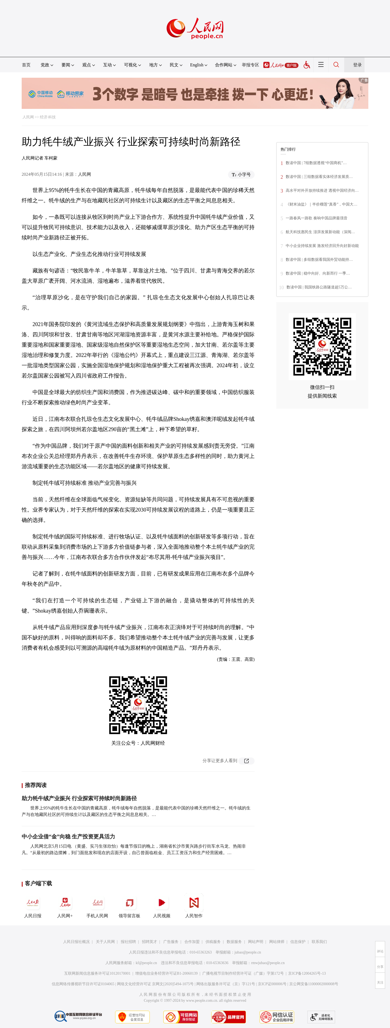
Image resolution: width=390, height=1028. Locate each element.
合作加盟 (192, 942)
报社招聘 (128, 942)
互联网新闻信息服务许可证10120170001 (97, 973)
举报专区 (250, 65)
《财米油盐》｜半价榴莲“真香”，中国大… (321, 204)
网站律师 (276, 942)
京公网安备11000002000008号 (313, 984)
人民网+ (65, 905)
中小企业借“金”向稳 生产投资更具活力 (68, 837)
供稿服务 (213, 942)
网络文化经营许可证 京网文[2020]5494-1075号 (155, 984)
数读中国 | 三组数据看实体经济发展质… (319, 177)
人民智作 (193, 905)
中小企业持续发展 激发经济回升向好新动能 (322, 246)
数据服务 (234, 942)
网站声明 (255, 942)
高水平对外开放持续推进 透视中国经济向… (322, 190)
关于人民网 (105, 942)
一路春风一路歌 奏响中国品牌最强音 (316, 218)
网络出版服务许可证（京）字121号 (225, 984)
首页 (26, 65)
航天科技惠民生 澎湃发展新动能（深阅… (320, 232)
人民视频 (161, 905)
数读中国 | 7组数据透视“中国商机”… (316, 163)
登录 (357, 65)
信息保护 (298, 942)
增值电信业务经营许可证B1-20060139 (166, 973)
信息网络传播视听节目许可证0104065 (83, 984)
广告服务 (170, 942)
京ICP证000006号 (272, 984)
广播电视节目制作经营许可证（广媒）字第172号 (243, 973)
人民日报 (32, 905)
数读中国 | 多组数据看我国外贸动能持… (319, 260)
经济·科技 (48, 117)
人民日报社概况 (76, 942)
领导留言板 (129, 905)
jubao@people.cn (248, 952)
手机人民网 (97, 905)
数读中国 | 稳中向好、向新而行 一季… (318, 273)
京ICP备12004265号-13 (307, 973)
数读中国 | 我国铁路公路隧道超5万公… (319, 287)
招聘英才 (149, 942)
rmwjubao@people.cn (268, 963)
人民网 (28, 117)
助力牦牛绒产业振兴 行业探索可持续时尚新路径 (79, 798)
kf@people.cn (146, 963)
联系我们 (319, 942)
